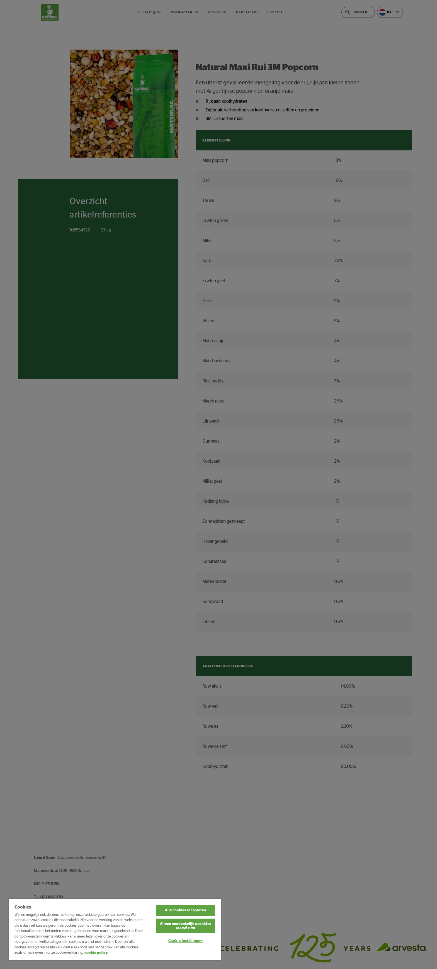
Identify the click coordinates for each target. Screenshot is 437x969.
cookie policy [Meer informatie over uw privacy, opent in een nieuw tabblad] (96, 953)
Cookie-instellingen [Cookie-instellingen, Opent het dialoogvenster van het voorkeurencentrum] (185, 941)
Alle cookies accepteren (185, 910)
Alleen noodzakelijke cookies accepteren (185, 925)
